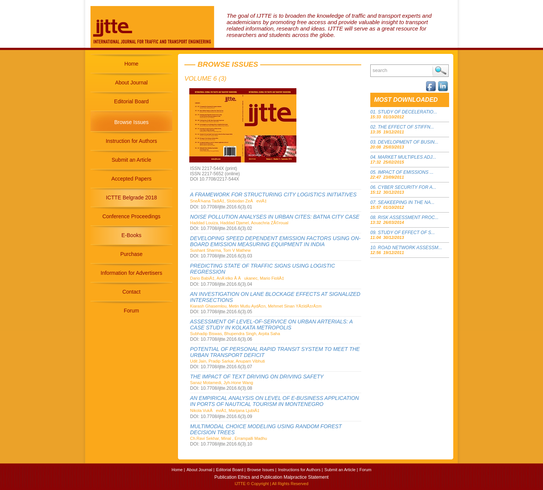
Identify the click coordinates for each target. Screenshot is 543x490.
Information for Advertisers (131, 273)
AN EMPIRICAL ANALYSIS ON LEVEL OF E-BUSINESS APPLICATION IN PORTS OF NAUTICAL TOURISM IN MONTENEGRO (274, 401)
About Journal (131, 83)
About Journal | (201, 469)
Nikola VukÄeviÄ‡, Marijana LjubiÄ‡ (224, 410)
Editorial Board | (230, 469)
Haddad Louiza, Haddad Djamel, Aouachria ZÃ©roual (239, 222)
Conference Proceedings (131, 216)
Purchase (131, 254)
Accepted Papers (131, 179)
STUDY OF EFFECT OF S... (406, 232)
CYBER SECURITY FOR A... (407, 187)
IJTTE (240, 483)
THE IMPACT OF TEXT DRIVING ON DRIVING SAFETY (257, 377)
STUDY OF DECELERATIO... (407, 112)
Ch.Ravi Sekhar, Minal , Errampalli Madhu (228, 438)
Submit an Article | (340, 469)
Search (441, 70)
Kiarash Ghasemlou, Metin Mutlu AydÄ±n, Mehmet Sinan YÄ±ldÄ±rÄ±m (256, 306)
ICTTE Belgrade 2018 (131, 197)
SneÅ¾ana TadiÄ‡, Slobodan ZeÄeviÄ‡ (228, 201)
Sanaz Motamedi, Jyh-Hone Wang (221, 382)
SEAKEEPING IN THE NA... (406, 202)
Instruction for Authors (131, 141)
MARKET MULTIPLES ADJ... (407, 157)
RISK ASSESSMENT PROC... (408, 217)
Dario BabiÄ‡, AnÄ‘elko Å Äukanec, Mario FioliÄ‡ (237, 278)
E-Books (131, 235)
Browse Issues (131, 122)
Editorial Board (131, 101)
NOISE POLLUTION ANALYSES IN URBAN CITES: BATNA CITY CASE (274, 217)
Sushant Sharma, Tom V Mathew (220, 250)
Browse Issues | (261, 469)
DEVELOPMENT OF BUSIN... (408, 142)
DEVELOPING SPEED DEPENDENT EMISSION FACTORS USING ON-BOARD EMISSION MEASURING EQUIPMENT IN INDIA (275, 241)
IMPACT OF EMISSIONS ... (406, 172)
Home (131, 64)
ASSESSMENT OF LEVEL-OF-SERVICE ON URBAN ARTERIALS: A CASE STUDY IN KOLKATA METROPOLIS (271, 324)
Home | (178, 469)
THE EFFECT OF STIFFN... (406, 127)
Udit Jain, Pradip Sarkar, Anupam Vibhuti (227, 361)
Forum (131, 311)
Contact (131, 292)
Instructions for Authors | (300, 469)
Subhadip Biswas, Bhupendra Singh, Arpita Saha (235, 333)
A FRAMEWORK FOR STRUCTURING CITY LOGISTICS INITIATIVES (273, 194)
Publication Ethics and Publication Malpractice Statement (272, 477)
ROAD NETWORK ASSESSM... (410, 247)
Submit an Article (131, 160)
